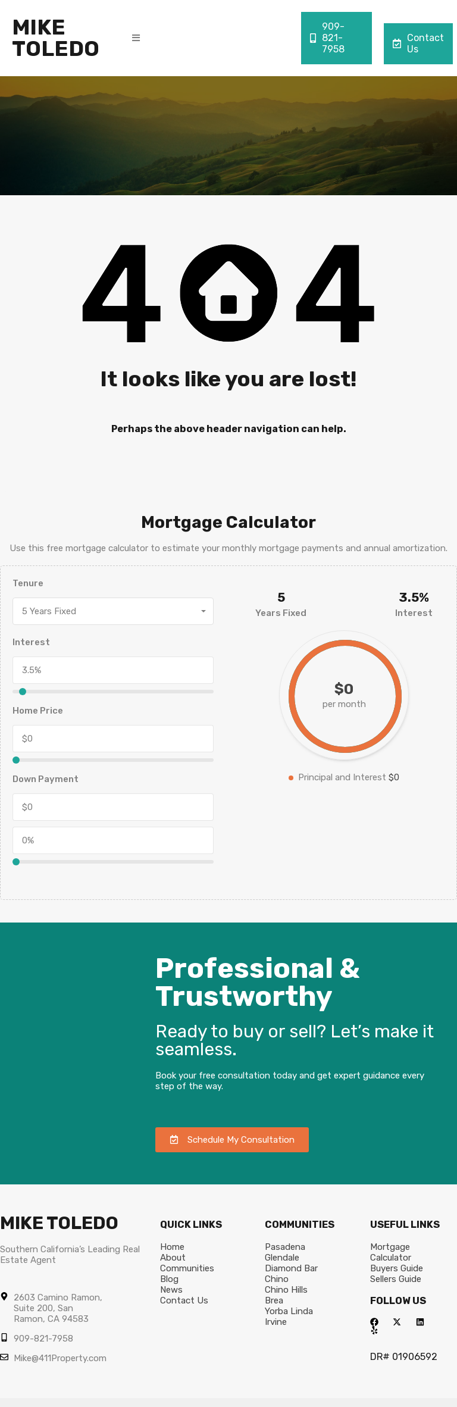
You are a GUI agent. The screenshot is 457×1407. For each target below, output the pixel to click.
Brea (274, 1300)
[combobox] (113, 611)
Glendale (282, 1257)
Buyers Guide (396, 1268)
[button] (136, 37)
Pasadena (285, 1247)
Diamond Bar (291, 1268)
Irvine (276, 1322)
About (173, 1257)
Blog (169, 1279)
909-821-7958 (327, 38)
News (171, 1289)
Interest (31, 642)
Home (172, 1247)
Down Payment (45, 779)
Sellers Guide (395, 1279)
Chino (277, 1279)
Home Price (37, 710)
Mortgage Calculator (390, 1252)
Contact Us (418, 43)
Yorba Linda (289, 1311)
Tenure (27, 583)
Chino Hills (286, 1289)
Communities (187, 1268)
